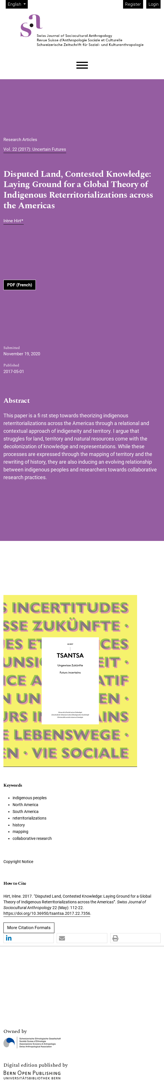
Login (154, 4)
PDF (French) (19, 284)
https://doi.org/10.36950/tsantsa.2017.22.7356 (46, 913)
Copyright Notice (18, 861)
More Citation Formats (29, 927)
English (17, 4)
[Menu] (82, 65)
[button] (29, 938)
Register (133, 4)
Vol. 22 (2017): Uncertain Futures (34, 149)
